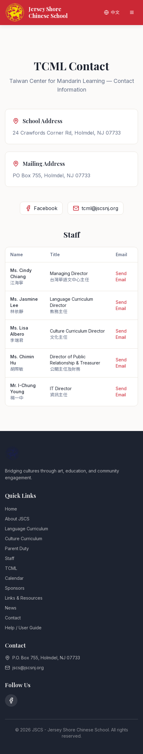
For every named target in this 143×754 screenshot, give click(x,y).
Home (11, 508)
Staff (9, 558)
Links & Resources (23, 598)
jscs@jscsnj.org (28, 667)
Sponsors (15, 588)
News (10, 607)
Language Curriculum (26, 528)
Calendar (14, 578)
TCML (11, 568)
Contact (13, 617)
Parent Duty (17, 548)
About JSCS (17, 518)
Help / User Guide (23, 627)
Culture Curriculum (23, 538)
